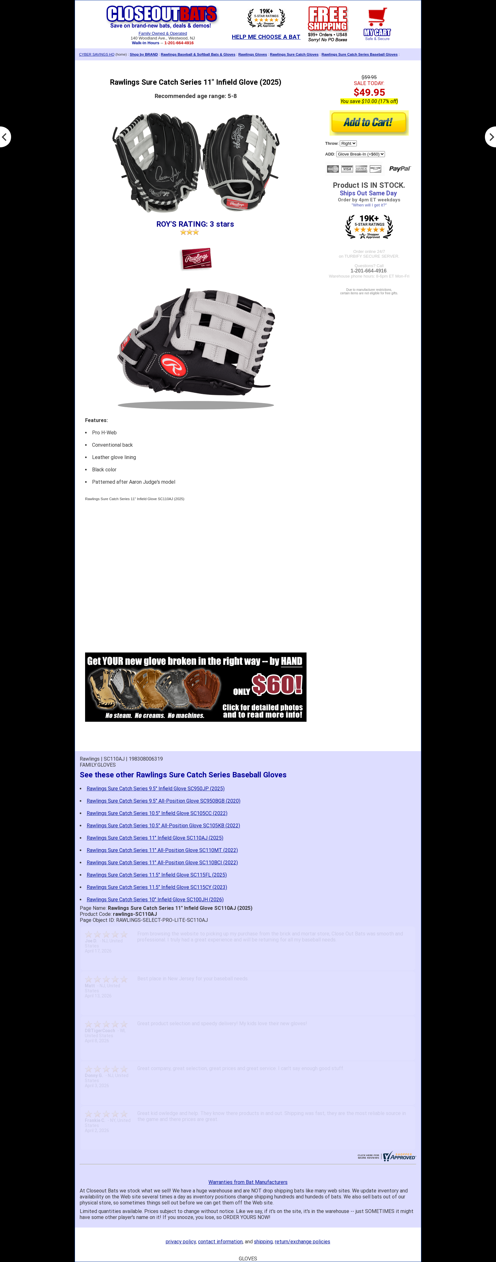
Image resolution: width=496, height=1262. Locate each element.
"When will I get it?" (369, 205)
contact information (220, 1242)
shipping (263, 1242)
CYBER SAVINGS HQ (97, 54)
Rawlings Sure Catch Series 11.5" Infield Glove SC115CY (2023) (157, 887)
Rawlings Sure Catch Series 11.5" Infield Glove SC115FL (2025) (157, 875)
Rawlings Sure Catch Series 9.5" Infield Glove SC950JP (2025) (156, 789)
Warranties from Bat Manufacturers (248, 1182)
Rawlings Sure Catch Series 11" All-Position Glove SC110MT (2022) (162, 850)
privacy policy (181, 1242)
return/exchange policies (302, 1242)
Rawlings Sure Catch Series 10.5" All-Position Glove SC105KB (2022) (163, 826)
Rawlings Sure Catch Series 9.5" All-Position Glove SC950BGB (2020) (163, 801)
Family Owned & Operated (163, 33)
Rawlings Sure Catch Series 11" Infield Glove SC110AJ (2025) (155, 838)
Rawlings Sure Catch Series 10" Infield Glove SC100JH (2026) (155, 900)
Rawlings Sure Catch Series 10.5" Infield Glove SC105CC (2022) (157, 813)
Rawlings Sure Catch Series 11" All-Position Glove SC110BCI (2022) (162, 863)
